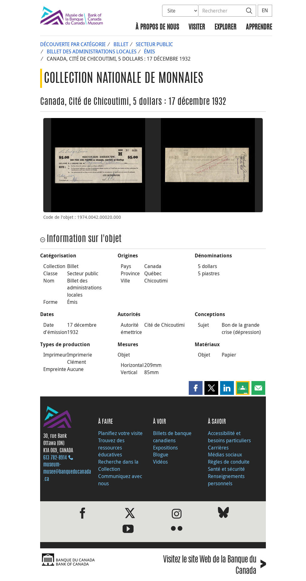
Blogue (160, 454)
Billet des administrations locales (91, 51)
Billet (120, 44)
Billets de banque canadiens (172, 437)
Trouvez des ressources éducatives (111, 447)
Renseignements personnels (226, 480)
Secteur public (154, 44)
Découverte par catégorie (73, 44)
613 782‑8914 (55, 457)
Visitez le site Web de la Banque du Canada (214, 566)
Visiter (196, 27)
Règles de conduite (229, 461)
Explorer (225, 27)
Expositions (165, 447)
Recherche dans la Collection (118, 465)
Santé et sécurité (226, 468)
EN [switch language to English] (265, 10)
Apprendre (259, 27)
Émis (149, 51)
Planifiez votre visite (120, 433)
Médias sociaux (225, 454)
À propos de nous (157, 27)
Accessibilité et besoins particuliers (229, 437)
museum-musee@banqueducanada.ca (67, 472)
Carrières (218, 447)
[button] (196, 388)
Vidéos (160, 461)
